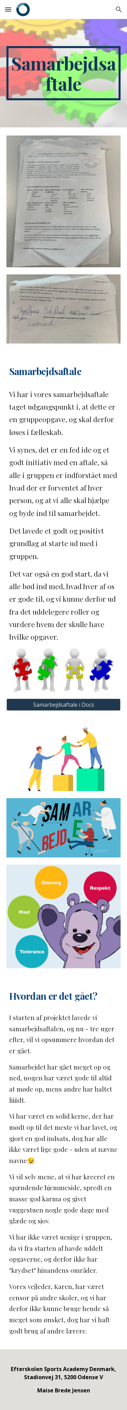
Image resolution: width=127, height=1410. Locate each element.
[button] (8, 9)
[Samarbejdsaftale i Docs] (64, 705)
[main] (63, 73)
